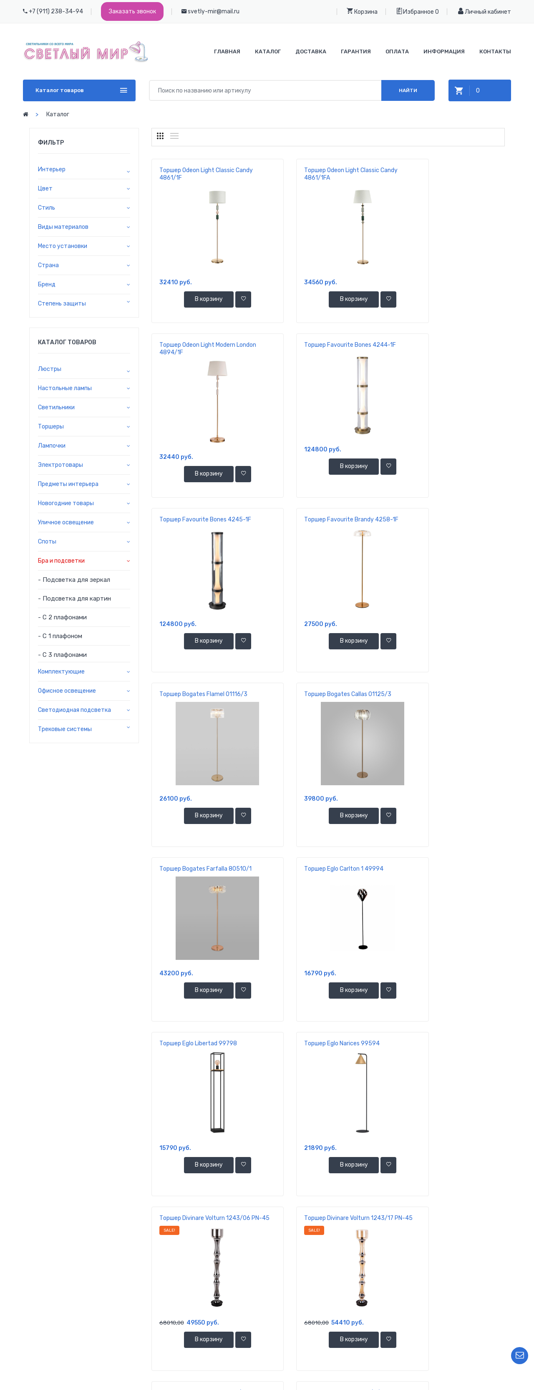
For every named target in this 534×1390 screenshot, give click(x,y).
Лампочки (51, 445)
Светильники (56, 407)
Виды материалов (63, 226)
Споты (47, 541)
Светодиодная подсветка (74, 710)
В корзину (196, 299)
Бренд (46, 284)
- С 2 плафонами (62, 617)
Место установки (62, 246)
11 (389, 1227)
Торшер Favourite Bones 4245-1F (327, 344)
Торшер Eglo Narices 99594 (441, 694)
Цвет (45, 188)
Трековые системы (65, 729)
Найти (408, 90)
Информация (444, 51)
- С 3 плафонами (62, 655)
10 (374, 1227)
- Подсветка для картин (74, 598)
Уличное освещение (66, 522)
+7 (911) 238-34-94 (56, 11)
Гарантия (356, 51)
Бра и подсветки (61, 560)
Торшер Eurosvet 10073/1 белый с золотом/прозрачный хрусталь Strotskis (204, 1051)
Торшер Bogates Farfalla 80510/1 (449, 519)
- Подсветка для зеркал (74, 580)
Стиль (46, 207)
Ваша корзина (462, 1298)
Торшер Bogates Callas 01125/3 (324, 519)
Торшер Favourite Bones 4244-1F (205, 344)
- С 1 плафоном (60, 636)
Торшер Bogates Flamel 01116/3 (203, 519)
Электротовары (60, 464)
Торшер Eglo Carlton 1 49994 (199, 694)
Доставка (310, 51)
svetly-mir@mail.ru (213, 11)
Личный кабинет (484, 11)
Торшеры (51, 426)
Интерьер (51, 169)
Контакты (495, 51)
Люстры (49, 369)
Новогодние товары (66, 503)
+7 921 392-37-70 (78, 1318)
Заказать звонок (132, 11)
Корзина (362, 11)
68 (420, 1227)
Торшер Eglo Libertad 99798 (320, 694)
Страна (48, 265)
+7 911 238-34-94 (78, 1306)
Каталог (268, 51)
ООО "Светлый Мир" (300, 1380)
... (405, 1227)
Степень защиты (62, 303)
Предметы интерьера (68, 484)
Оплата (397, 51)
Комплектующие (61, 671)
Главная (227, 51)
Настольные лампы (65, 388)
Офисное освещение (67, 690)
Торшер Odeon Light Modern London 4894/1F (441, 174)
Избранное (415, 11)
